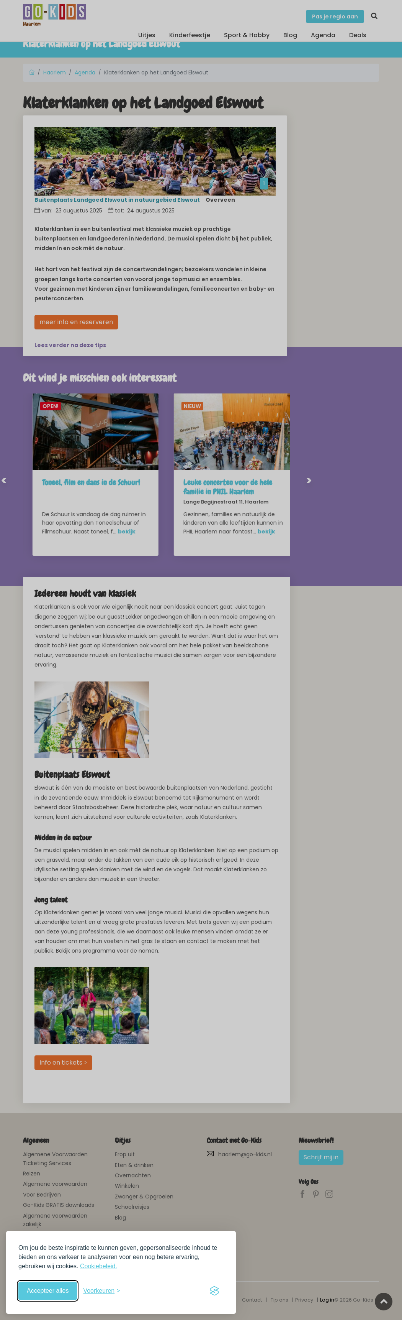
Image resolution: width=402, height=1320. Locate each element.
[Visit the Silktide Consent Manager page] (214, 1291)
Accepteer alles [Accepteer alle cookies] (48, 1290)
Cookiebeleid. (98, 1266)
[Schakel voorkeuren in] (101, 1291)
